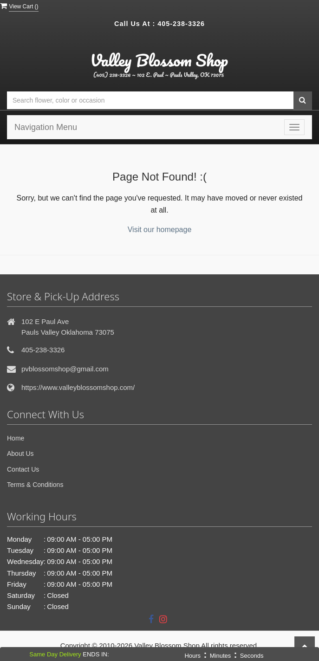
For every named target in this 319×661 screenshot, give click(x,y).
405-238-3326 (181, 23)
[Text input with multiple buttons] (150, 100)
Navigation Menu (45, 127)
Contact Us (23, 469)
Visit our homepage (160, 229)
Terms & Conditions (35, 484)
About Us (20, 453)
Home (15, 438)
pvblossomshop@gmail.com (65, 369)
